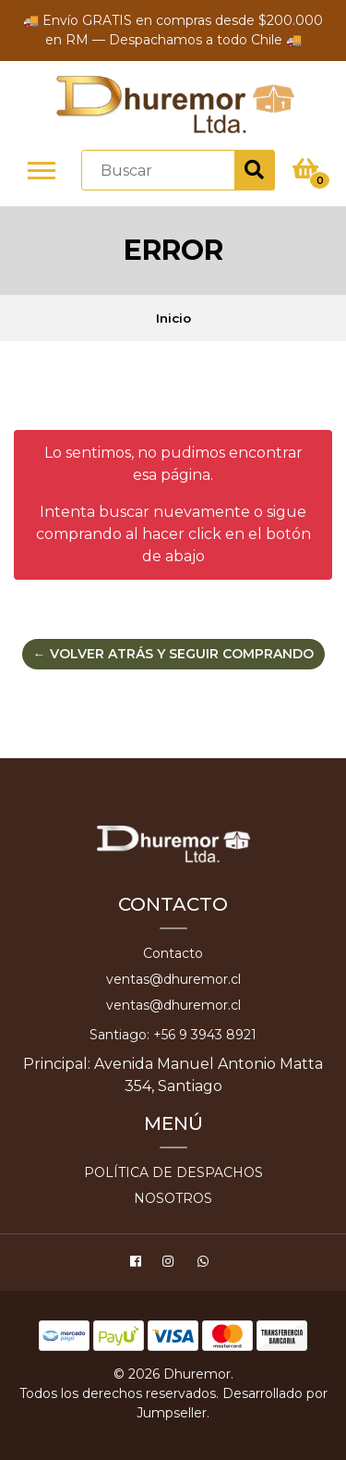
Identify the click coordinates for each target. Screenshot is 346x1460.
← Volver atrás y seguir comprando (173, 653)
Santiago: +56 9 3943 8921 (173, 1034)
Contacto (173, 953)
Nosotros (173, 1198)
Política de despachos (173, 1172)
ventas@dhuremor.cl (173, 979)
